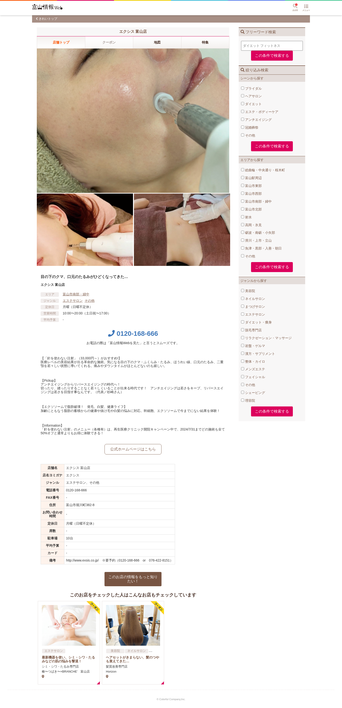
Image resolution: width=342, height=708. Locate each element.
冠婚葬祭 (249, 127)
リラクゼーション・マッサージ (266, 338)
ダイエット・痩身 (256, 322)
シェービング (253, 393)
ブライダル (251, 88)
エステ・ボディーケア (259, 112)
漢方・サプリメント (258, 354)
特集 (205, 42)
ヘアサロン (251, 96)
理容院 (248, 400)
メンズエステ (253, 369)
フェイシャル (253, 377)
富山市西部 (251, 193)
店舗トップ (61, 42)
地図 (157, 42)
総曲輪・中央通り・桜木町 (263, 170)
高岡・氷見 (251, 225)
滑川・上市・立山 (256, 240)
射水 (246, 217)
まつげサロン (253, 306)
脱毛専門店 (251, 330)
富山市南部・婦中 (256, 201)
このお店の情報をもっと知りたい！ (133, 579)
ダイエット (251, 104)
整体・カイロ (253, 361)
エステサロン (253, 314)
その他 (248, 135)
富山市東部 (251, 186)
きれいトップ (48, 18)
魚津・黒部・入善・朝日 (261, 248)
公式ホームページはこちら (133, 449)
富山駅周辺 (251, 178)
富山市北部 (251, 209)
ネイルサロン (253, 299)
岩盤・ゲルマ (253, 346)
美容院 (248, 291)
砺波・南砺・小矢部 (258, 232)
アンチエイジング (256, 120)
